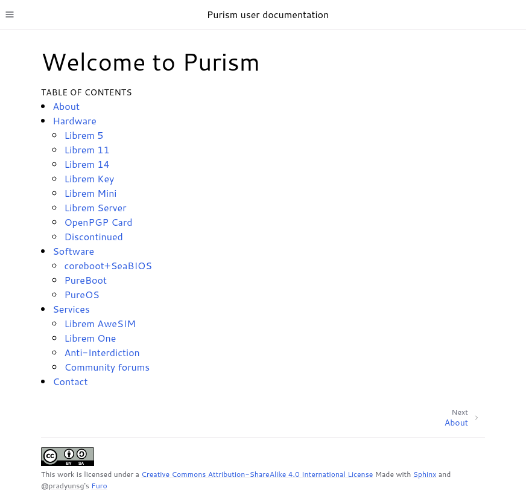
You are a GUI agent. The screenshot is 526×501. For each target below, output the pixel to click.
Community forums (107, 367)
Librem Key (89, 178)
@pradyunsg (62, 485)
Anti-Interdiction (101, 352)
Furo (99, 485)
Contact (69, 381)
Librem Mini (90, 193)
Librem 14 (86, 164)
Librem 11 (86, 149)
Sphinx (425, 474)
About (66, 106)
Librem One (90, 338)
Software (73, 251)
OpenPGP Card (98, 222)
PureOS (81, 294)
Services (71, 309)
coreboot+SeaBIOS (108, 265)
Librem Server (95, 207)
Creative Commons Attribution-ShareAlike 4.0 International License (257, 474)
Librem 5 (83, 135)
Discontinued (93, 236)
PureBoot (85, 280)
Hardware (74, 120)
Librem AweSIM (100, 323)
